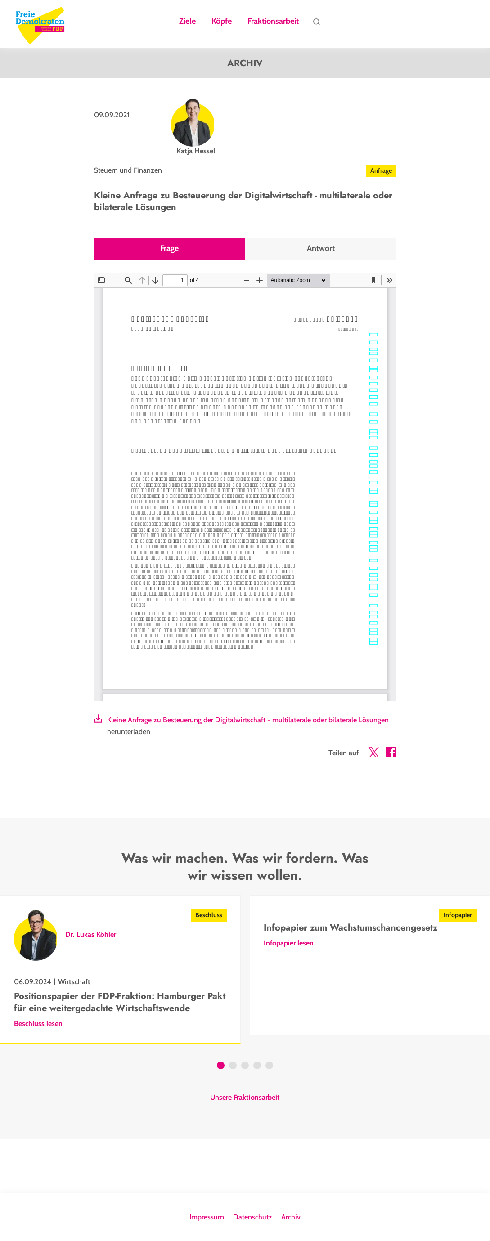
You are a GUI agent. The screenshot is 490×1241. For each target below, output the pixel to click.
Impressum (206, 1217)
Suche (316, 24)
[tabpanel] (120, 969)
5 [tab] (269, 1066)
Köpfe (221, 22)
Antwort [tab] (321, 249)
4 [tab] (257, 1066)
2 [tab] (232, 1066)
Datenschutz (252, 1217)
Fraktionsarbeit (273, 22)
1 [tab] (220, 1066)
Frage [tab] (169, 249)
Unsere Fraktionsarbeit (245, 1097)
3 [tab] (245, 1066)
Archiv (291, 1217)
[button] (373, 753)
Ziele (187, 22)
